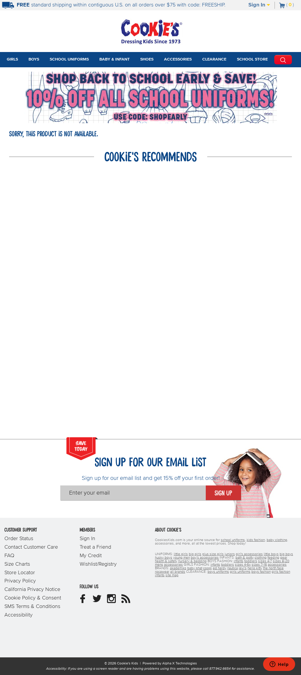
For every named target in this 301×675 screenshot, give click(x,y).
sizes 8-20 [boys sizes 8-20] (281, 561)
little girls (181, 554)
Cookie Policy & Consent (32, 598)
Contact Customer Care (31, 547)
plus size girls (213, 554)
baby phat (194, 568)
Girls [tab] (12, 59)
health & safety (166, 561)
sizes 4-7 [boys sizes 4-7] (265, 561)
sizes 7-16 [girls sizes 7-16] (259, 565)
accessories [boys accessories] (173, 565)
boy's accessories (205, 558)
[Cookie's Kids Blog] (125, 601)
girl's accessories (249, 554)
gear (283, 558)
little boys (271, 554)
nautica (232, 568)
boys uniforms (218, 572)
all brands (177, 572)
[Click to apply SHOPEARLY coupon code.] (150, 117)
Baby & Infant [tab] (114, 59)
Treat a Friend (95, 547)
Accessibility (18, 615)
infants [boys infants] (238, 561)
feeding (273, 558)
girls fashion (281, 572)
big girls (195, 554)
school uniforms (233, 540)
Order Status (18, 538)
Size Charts (17, 564)
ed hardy (219, 568)
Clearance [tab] (214, 59)
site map (171, 575)
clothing (261, 558)
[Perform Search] (283, 59)
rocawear (162, 572)
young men (181, 558)
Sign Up (223, 493)
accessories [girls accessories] (277, 565)
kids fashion (256, 540)
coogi (207, 568)
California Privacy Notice (32, 589)
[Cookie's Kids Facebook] (82, 601)
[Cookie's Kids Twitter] (97, 601)
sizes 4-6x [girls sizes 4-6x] (243, 565)
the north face (273, 568)
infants (160, 575)
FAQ (9, 555)
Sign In (259, 5)
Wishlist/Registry (98, 564)
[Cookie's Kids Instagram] (111, 601)
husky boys (163, 558)
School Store (252, 59)
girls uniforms (240, 572)
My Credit (91, 555)
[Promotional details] (269, 114)
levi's (243, 568)
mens (159, 565)
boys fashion (261, 572)
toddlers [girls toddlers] (227, 565)
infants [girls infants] (215, 565)
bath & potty (244, 558)
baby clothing (277, 540)
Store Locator (19, 572)
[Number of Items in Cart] (286, 4)
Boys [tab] (34, 59)
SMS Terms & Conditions (32, 606)
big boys (286, 554)
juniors (230, 554)
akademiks (178, 568)
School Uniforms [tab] (69, 59)
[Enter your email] (133, 492)
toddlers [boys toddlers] (250, 561)
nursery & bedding (192, 561)
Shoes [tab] (146, 59)
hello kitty (255, 568)
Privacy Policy (20, 581)
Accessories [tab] (178, 59)
